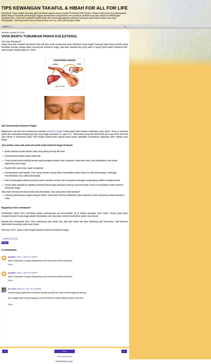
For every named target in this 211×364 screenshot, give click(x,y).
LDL (60, 134)
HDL (70, 134)
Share (5, 243)
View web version (64, 356)
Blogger (69, 361)
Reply (10, 264)
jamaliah (12, 257)
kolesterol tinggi (54, 131)
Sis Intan (12, 289)
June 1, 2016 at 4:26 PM (27, 257)
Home (64, 351)
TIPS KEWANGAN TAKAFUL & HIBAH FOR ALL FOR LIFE (64, 8)
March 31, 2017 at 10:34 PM (29, 289)
